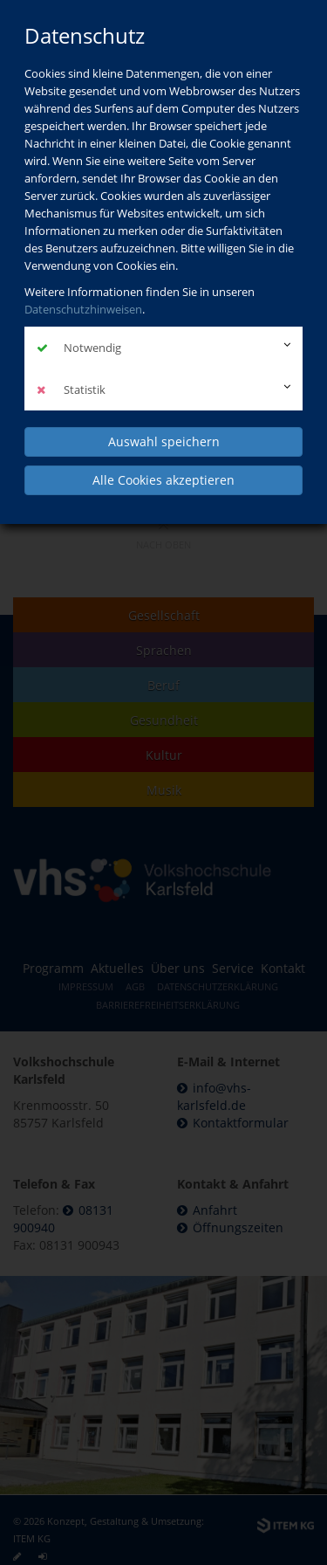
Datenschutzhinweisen (83, 309)
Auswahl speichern (164, 441)
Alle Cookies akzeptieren (163, 480)
